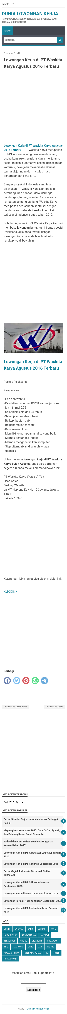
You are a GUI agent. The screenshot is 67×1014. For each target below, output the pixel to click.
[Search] (30, 40)
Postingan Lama (54, 707)
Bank (30, 929)
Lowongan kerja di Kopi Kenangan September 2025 (33, 900)
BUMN (7, 929)
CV (47, 953)
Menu (7, 30)
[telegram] (44, 680)
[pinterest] (25, 680)
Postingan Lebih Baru (15, 707)
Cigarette (37, 941)
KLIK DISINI (11, 591)
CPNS (30, 947)
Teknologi (9, 941)
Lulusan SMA (29, 935)
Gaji (40, 947)
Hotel (56, 953)
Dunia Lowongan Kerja (30, 13)
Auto (53, 929)
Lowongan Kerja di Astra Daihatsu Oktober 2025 (31, 893)
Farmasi (45, 935)
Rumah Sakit (10, 959)
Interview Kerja (32, 953)
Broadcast (53, 941)
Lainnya (19, 929)
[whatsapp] (35, 680)
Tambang (18, 947)
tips (6, 947)
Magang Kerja (11, 953)
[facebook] (7, 680)
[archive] (13, 802)
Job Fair (42, 929)
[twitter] (16, 680)
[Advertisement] (33, 107)
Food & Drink (10, 935)
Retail (50, 947)
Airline (23, 941)
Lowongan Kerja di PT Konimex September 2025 (31, 863)
